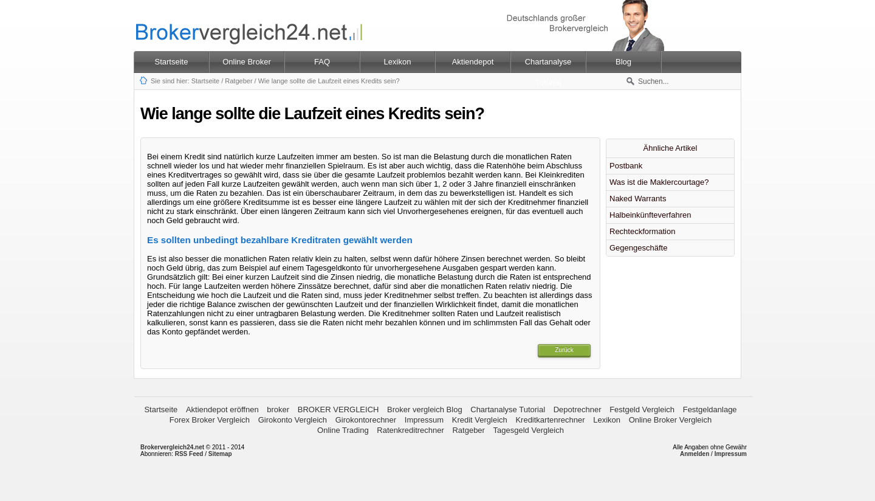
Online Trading (343, 430)
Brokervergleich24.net (172, 447)
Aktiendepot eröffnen (222, 409)
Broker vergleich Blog (424, 409)
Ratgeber (238, 81)
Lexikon (606, 419)
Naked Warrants (637, 198)
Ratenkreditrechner (410, 430)
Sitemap (220, 454)
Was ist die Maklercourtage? (659, 182)
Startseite (171, 61)
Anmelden (694, 454)
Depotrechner (578, 409)
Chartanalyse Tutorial (507, 409)
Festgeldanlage (710, 409)
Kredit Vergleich (479, 419)
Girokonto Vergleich (292, 419)
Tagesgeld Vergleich (528, 430)
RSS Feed (189, 454)
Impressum (424, 419)
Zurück (564, 350)
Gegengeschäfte (638, 247)
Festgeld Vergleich (641, 409)
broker (278, 409)
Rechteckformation (642, 231)
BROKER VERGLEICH (338, 409)
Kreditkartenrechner (550, 419)
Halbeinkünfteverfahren (650, 214)
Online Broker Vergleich (670, 419)
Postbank (625, 165)
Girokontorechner (365, 419)
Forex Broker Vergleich (210, 419)
